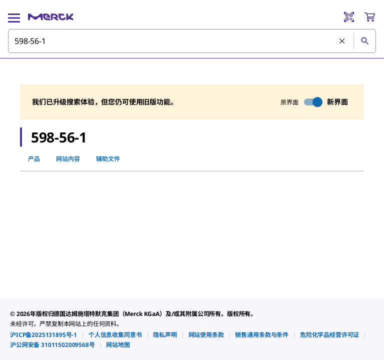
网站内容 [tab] (68, 158)
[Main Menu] (14, 17)
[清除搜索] (343, 41)
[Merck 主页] (51, 17)
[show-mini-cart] (369, 17)
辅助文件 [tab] (108, 158)
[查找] (365, 41)
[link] (43, 334)
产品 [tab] (34, 158)
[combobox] (192, 41)
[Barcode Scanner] (349, 17)
